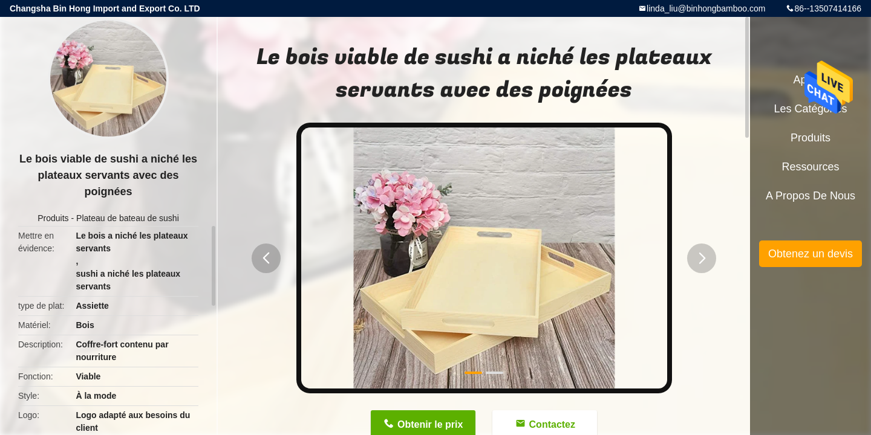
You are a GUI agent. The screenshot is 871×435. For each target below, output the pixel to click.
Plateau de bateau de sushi (127, 218)
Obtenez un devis (810, 254)
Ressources (810, 167)
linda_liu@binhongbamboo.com (706, 8)
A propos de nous (810, 196)
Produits (53, 218)
